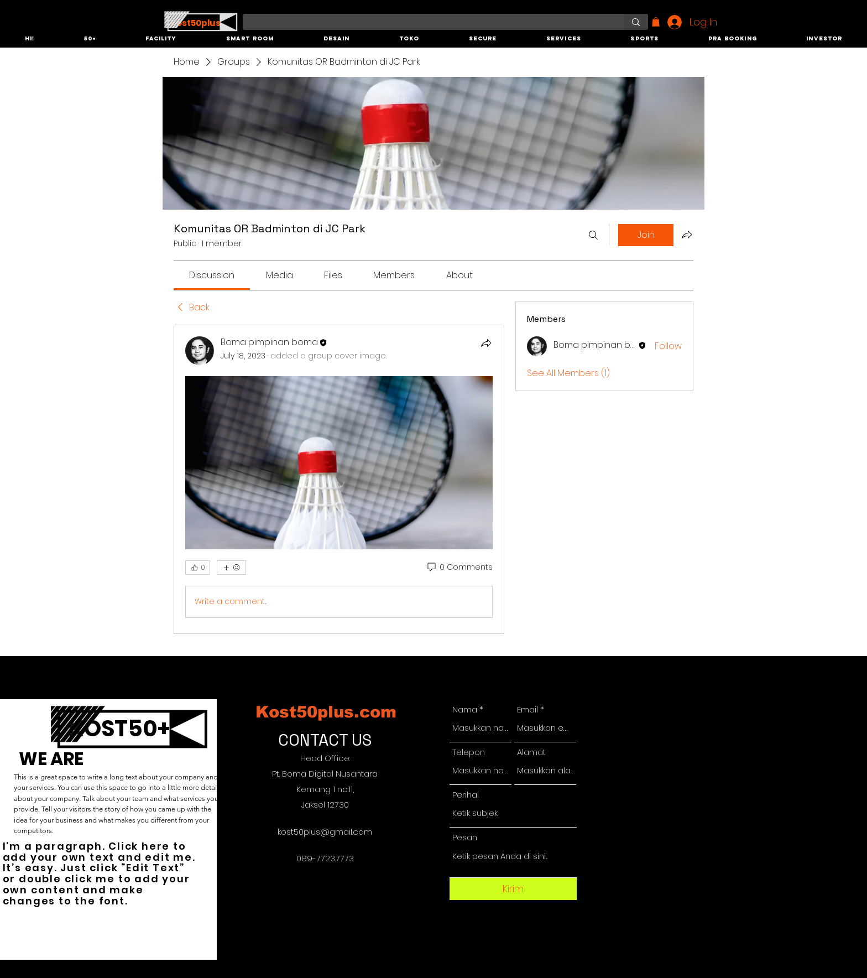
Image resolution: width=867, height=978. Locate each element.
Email (527, 709)
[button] (29, 39)
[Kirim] (513, 889)
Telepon (468, 752)
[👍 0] (197, 567)
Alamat (531, 752)
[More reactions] (231, 567)
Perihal (465, 794)
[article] (339, 479)
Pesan (464, 837)
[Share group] (686, 234)
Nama (464, 709)
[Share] (486, 343)
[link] (211, 275)
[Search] (593, 235)
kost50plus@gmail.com (325, 831)
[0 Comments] (459, 567)
